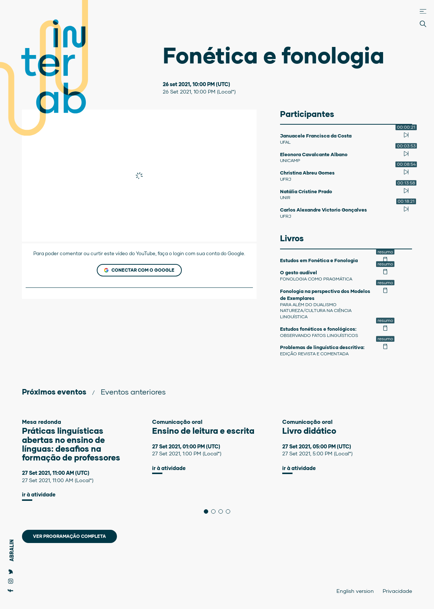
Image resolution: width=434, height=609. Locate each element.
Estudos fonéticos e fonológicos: (318, 329)
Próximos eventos (54, 391)
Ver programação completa (69, 536)
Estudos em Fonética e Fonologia (319, 260)
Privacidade (397, 591)
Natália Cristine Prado (306, 191)
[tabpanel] (87, 460)
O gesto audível (298, 272)
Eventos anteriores (133, 391)
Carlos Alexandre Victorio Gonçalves (323, 210)
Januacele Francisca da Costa (316, 136)
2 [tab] (215, 511)
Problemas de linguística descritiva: (322, 347)
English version (355, 591)
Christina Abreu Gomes (307, 173)
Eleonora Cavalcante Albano (313, 154)
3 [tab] (222, 511)
